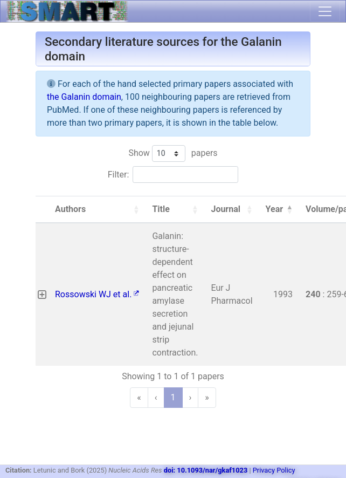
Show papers (172, 153)
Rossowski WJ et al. (97, 294)
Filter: (118, 174)
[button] (136, 209)
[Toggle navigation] (325, 11)
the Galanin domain (84, 97)
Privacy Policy (274, 470)
